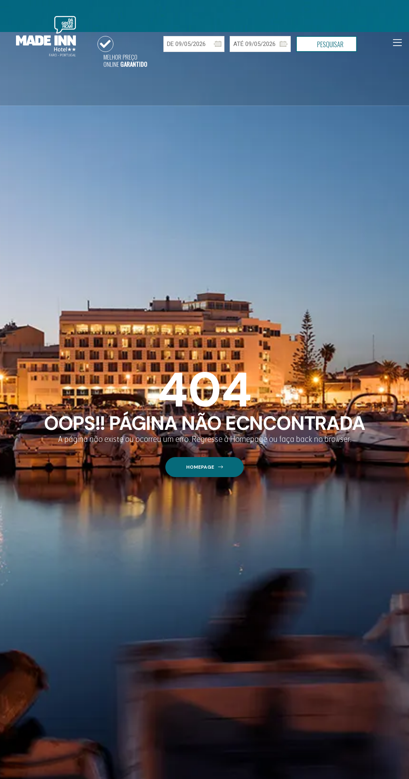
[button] (204, 467)
